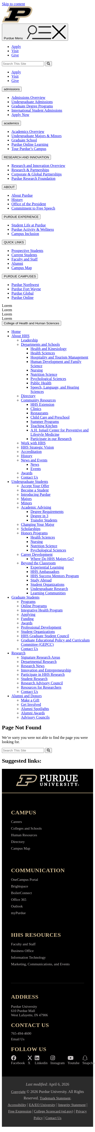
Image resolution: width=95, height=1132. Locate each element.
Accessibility (17, 1105)
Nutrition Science (43, 374)
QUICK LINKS (14, 242)
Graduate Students (25, 597)
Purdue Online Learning (29, 144)
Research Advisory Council (42, 683)
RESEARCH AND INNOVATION (26, 157)
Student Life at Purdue (28, 225)
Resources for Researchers (41, 687)
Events (35, 469)
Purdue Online (22, 298)
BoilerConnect (21, 893)
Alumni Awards (33, 713)
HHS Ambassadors (44, 572)
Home (16, 332)
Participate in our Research (51, 439)
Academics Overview (27, 132)
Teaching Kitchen (43, 426)
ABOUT (9, 187)
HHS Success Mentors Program (54, 576)
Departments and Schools (40, 344)
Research (18, 653)
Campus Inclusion (25, 234)
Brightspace (19, 886)
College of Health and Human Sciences (31, 323)
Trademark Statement (55, 1098)
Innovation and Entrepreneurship (46, 670)
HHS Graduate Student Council (45, 636)
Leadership (29, 340)
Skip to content (13, 4)
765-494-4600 (21, 1033)
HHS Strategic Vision (37, 447)
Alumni (17, 263)
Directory (28, 396)
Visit (15, 51)
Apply (16, 47)
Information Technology (28, 957)
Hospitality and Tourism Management (59, 357)
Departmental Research (39, 662)
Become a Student (35, 490)
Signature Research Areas (40, 657)
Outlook (17, 906)
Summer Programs (44, 422)
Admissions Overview (28, 97)
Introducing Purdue (35, 494)
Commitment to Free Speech (33, 208)
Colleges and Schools (26, 828)
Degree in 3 (39, 516)
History (17, 200)
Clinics (35, 409)
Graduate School (24, 140)
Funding (27, 619)
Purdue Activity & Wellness (32, 229)
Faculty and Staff (24, 259)
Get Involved (31, 704)
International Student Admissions (36, 110)
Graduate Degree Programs (32, 106)
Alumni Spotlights (35, 709)
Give (15, 55)
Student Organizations (47, 584)
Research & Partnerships (30, 170)
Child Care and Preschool (50, 417)
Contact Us (29, 477)
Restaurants (39, 413)
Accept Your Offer (35, 486)
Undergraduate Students (29, 482)
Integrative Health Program (42, 610)
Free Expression (19, 1111)
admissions (12, 89)
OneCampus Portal (24, 880)
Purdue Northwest (25, 285)
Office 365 (18, 900)
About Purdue (22, 195)
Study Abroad (40, 580)
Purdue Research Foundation (33, 178)
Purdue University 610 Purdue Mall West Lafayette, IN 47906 (29, 1011)
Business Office (22, 951)
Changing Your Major (37, 524)
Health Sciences (42, 353)
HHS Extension (42, 404)
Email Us (17, 1039)
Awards (26, 473)
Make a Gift (30, 700)
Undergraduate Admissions (32, 102)
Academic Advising (36, 507)
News (34, 464)
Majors (26, 499)
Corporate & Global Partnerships (36, 174)
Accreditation (31, 452)
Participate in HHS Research (43, 674)
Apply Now (20, 115)
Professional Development (41, 627)
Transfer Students (43, 520)
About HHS (20, 336)
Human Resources (24, 835)
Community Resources (38, 400)
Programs (28, 602)
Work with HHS (33, 443)
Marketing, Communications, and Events (40, 964)
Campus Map (21, 268)
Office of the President (28, 204)
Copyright (18, 1092)
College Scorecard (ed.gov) (53, 1111)
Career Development (37, 554)
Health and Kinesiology (48, 349)
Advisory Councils (35, 717)
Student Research (34, 679)
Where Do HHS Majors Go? (52, 559)
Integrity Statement (71, 1105)
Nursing (36, 370)
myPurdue (18, 913)
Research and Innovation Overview (38, 166)
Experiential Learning (47, 567)
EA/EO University (42, 1105)
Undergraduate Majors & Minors (36, 136)
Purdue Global (22, 293)
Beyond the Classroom (38, 563)
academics (11, 123)
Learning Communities (48, 593)
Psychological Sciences (48, 379)
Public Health (40, 383)
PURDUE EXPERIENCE (21, 217)
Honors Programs (34, 533)
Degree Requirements (47, 512)
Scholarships (30, 529)
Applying (28, 614)
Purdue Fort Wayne (26, 289)
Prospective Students (27, 251)
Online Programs (34, 606)
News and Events (34, 460)
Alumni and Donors (26, 696)
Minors (26, 503)
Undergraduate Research (49, 589)
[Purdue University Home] (47, 781)
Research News (33, 666)
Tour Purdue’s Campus (28, 149)
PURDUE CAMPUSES (20, 276)
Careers (16, 822)
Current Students (24, 255)
